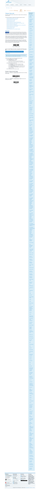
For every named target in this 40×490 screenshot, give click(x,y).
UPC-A (30, 402)
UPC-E (30, 409)
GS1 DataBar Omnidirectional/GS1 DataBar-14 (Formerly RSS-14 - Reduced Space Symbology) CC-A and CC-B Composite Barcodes (32, 232)
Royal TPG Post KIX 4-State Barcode (31, 377)
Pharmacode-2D (31, 352)
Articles (21, 4)
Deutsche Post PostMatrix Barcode (31, 67)
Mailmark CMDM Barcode (31, 328)
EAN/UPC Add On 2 (31, 92)
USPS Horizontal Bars (31, 423)
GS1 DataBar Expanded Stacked (31, 195)
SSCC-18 (31, 387)
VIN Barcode (31, 466)
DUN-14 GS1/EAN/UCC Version (31, 86)
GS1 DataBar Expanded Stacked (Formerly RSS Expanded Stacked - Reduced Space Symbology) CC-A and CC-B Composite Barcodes (31, 203)
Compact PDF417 (31, 45)
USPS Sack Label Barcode (31, 456)
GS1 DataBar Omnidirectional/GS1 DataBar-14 (32, 224)
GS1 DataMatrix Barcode (31, 240)
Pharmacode (31, 349)
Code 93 (31, 42)
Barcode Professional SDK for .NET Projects (12, 18)
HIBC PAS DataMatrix (31, 277)
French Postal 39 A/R (31, 120)
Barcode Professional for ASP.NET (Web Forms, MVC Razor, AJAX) (15, 23)
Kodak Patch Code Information (31, 319)
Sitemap (34, 487)
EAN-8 (30, 105)
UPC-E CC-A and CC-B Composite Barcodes (31, 412)
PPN (30, 362)
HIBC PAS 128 (31, 267)
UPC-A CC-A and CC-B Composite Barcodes (31, 406)
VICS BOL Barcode (31, 461)
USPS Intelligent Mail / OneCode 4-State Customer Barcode (31, 428)
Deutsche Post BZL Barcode (31, 57)
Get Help (17, 4)
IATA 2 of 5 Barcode (31, 282)
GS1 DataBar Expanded (31, 181)
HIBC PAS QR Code (31, 280)
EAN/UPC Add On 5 (31, 95)
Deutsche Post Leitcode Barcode (31, 64)
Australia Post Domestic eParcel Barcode (31, 20)
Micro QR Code (31, 340)
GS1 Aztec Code (31, 125)
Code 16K (31, 35)
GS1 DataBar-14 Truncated (31, 167)
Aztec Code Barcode (31, 24)
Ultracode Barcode (31, 469)
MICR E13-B (31, 336)
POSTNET (31, 360)
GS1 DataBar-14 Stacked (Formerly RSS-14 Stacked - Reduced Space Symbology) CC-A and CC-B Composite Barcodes (31, 142)
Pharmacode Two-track (31, 355)
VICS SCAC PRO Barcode (31, 464)
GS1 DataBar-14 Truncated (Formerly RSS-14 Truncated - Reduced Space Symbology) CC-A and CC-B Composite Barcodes (31, 174)
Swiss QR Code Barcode (31, 393)
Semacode (31, 381)
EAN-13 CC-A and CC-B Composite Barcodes (31, 102)
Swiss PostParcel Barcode (31, 390)
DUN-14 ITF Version (31, 89)
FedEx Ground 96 (31, 118)
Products (7, 4)
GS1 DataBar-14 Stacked (31, 135)
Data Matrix (31, 54)
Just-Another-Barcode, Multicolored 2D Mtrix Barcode (31, 308)
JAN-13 (30, 312)
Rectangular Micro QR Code (31, 373)
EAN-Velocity (31, 115)
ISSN (30, 301)
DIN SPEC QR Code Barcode (31, 77)
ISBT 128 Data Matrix (31, 297)
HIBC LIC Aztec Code (31, 257)
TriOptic (31, 395)
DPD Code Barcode (31, 83)
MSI (30, 342)
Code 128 (31, 33)
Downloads (12, 4)
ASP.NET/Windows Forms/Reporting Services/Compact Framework (14, 51)
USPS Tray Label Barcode (31, 458)
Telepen (31, 397)
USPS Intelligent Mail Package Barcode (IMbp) (31, 439)
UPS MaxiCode (31, 416)
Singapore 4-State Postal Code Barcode (31, 384)
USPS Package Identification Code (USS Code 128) (31, 451)
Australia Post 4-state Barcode (31, 16)
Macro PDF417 (31, 325)
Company (29, 4)
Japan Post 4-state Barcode (31, 316)
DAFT (30, 47)
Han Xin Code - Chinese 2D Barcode (31, 250)
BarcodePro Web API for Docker (11, 20)
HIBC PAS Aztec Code (31, 271)
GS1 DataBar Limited (31, 211)
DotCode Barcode (31, 80)
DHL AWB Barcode (31, 71)
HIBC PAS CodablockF (31, 274)
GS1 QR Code (31, 242)
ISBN (30, 293)
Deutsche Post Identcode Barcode (31, 60)
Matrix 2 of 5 (31, 334)
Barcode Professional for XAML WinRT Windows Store (14, 22)
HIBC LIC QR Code (31, 265)
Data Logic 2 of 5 (31, 52)
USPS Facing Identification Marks (31, 419)
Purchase (25, 4)
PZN (30, 364)
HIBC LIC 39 (31, 254)
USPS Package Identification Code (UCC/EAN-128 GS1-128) (31, 445)
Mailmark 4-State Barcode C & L (31, 331)
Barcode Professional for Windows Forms (12, 19)
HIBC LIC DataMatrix (31, 262)
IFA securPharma (31, 285)
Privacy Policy (27, 487)
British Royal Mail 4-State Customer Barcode (31, 369)
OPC (30, 346)
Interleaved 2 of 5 (31, 291)
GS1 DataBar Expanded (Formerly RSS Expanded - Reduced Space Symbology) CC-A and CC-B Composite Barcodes (31, 188)
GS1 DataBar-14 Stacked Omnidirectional (32, 150)
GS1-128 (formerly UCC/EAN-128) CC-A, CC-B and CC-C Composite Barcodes (31, 130)
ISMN (30, 299)
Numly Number (31, 344)
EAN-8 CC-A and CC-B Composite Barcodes (31, 108)
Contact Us (31, 487)
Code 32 (31, 37)
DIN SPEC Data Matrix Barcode (31, 74)
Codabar (31, 28)
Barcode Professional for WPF (11, 21)
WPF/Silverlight (8, 53)
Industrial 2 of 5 (31, 288)
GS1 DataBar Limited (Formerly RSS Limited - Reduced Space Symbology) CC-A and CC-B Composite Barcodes (31, 217)
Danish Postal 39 (31, 49)
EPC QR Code (31, 113)
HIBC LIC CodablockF (31, 260)
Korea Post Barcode (31, 323)
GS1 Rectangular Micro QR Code (31, 246)
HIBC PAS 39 (31, 269)
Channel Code (31, 26)
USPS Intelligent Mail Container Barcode (31, 434)
